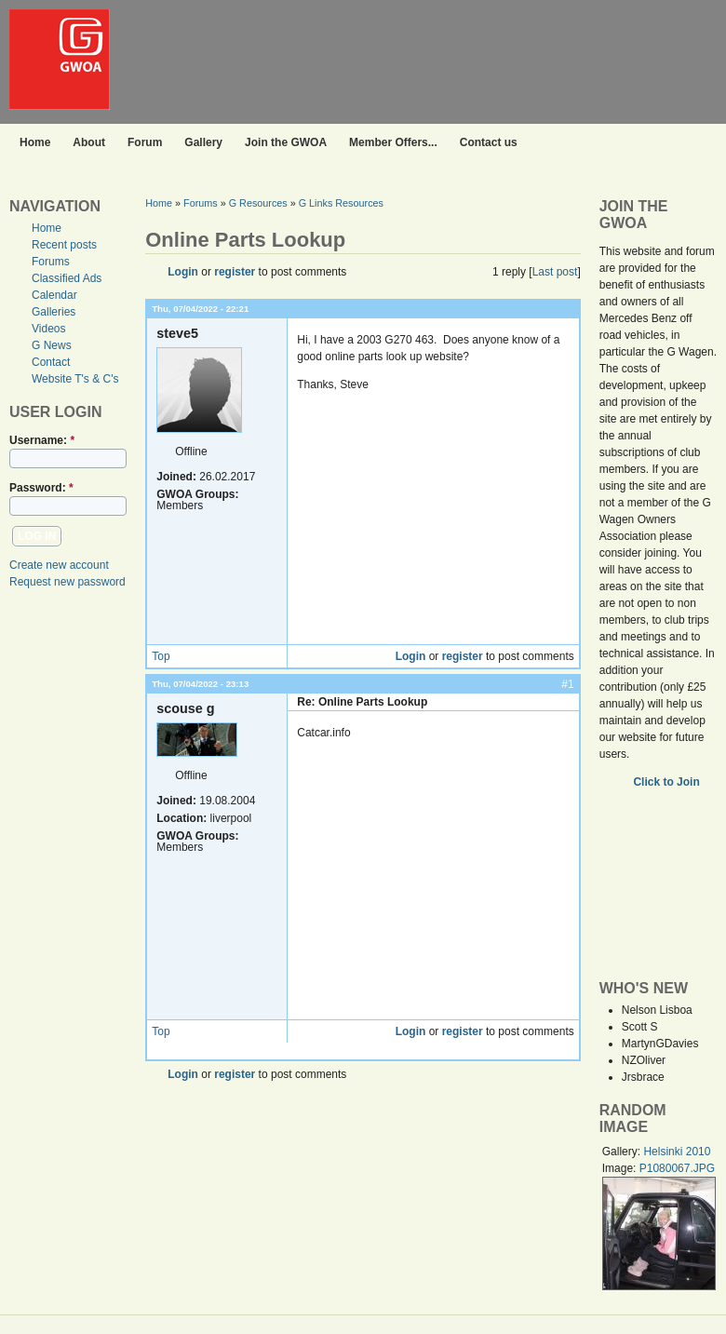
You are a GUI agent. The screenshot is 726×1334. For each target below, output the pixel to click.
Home (35, 142)
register (234, 271)
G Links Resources (341, 203)
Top (160, 656)
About (89, 142)
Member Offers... (393, 142)
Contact (51, 362)
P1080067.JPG (677, 1168)
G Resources (258, 203)
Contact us (489, 142)
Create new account (59, 565)
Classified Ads (66, 278)
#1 (567, 684)
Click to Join (668, 781)
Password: (41, 487)
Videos (48, 328)
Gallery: (623, 1151)
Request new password (67, 581)
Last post (555, 271)
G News (52, 345)
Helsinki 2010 (676, 1151)
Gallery (203, 142)
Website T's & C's (75, 378)
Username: (41, 440)
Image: (620, 1168)
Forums (51, 261)
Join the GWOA (286, 142)
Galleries (53, 311)
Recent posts (64, 244)
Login (183, 271)
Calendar (54, 295)
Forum (145, 142)
